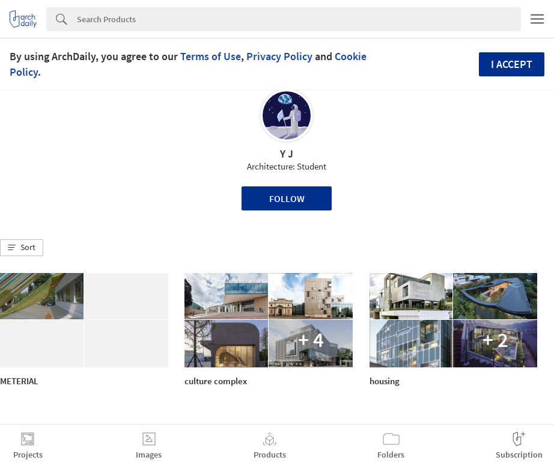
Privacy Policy (279, 56)
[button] (21, 247)
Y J (286, 154)
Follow (287, 198)
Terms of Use (210, 56)
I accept (511, 64)
